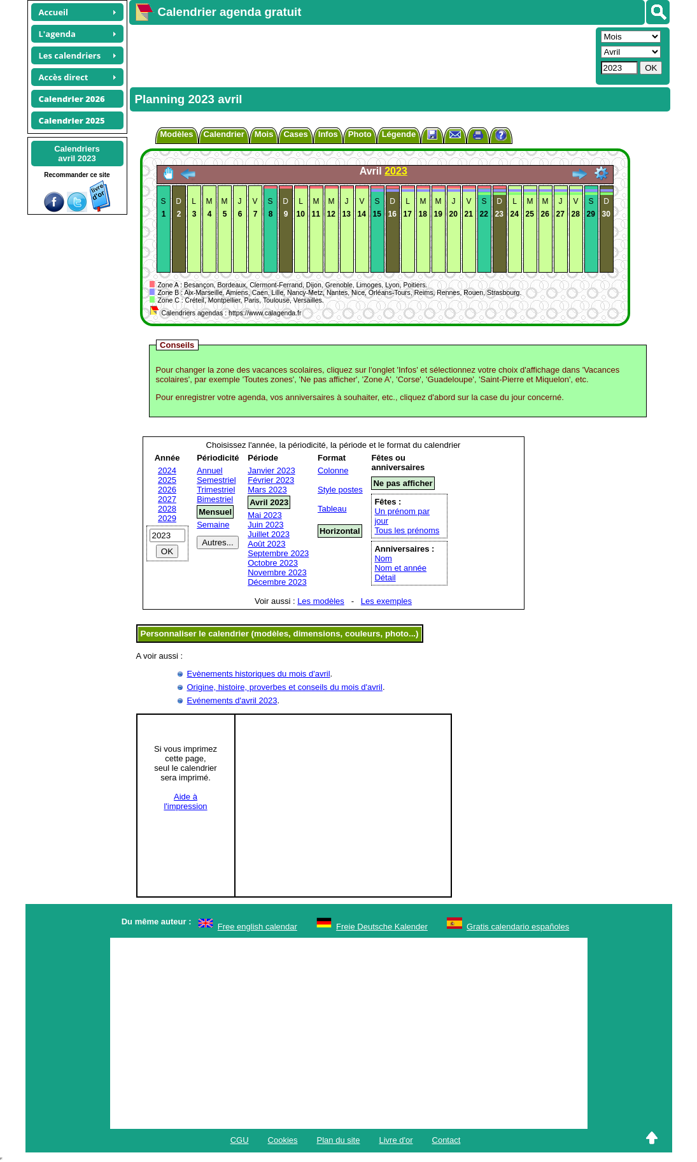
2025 (167, 480)
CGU (239, 1140)
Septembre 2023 (278, 553)
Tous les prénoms (406, 530)
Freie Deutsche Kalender (382, 926)
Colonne (333, 470)
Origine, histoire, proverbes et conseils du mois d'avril (285, 687)
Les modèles (320, 601)
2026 (167, 489)
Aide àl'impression (185, 801)
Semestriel (216, 480)
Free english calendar (257, 926)
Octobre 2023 (273, 563)
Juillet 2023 (269, 534)
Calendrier (224, 134)
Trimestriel (216, 489)
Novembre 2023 (277, 572)
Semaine (213, 524)
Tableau (332, 508)
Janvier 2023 (271, 470)
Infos (328, 134)
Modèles (177, 134)
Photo (360, 134)
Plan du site (338, 1140)
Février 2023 (271, 480)
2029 (167, 518)
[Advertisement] (361, 54)
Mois (264, 134)
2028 (167, 508)
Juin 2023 (265, 524)
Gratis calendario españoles (518, 926)
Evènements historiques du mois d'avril (258, 673)
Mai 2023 (264, 515)
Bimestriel (215, 499)
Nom (382, 558)
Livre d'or (395, 1140)
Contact (446, 1140)
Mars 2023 (267, 489)
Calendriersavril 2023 (77, 153)
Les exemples (386, 601)
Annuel (209, 470)
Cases (295, 134)
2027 (167, 499)
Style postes (340, 489)
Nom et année (400, 568)
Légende (399, 134)
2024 (167, 470)
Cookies (283, 1140)
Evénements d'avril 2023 (232, 700)
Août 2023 (266, 544)
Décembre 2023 (277, 582)
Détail (384, 577)
